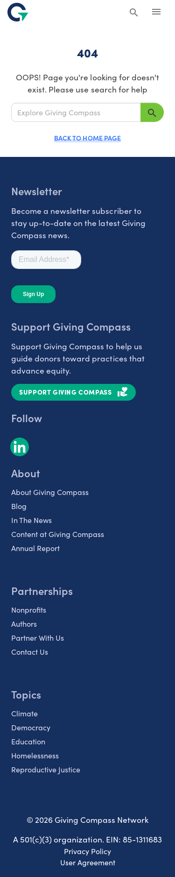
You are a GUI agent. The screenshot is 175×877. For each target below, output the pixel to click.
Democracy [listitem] (30, 727)
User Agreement (87, 862)
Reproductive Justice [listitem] (45, 769)
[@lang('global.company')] (17, 12)
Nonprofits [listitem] (28, 609)
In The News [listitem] (31, 520)
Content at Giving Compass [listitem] (57, 534)
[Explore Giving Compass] (76, 112)
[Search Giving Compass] (134, 13)
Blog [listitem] (19, 506)
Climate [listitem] (24, 713)
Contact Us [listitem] (29, 651)
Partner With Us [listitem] (37, 637)
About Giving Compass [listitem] (50, 492)
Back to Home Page (87, 137)
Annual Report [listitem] (35, 548)
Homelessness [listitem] (35, 755)
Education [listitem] (28, 741)
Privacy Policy (87, 851)
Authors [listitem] (24, 623)
